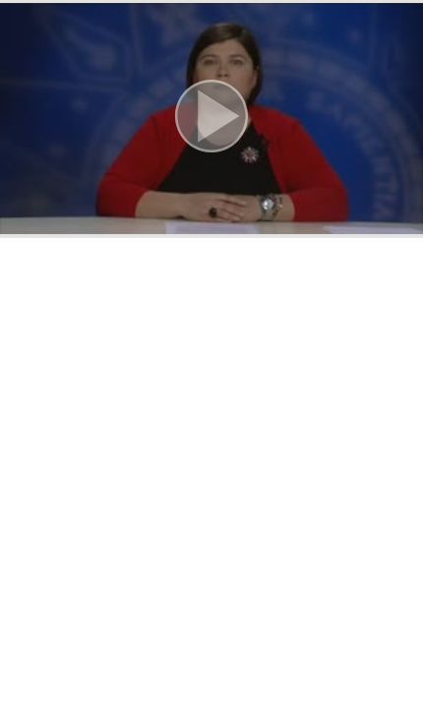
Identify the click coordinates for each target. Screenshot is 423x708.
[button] (211, 119)
